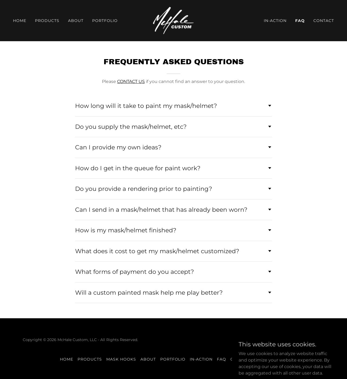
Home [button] (66, 359)
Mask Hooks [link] (121, 359)
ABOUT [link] (75, 20)
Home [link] (19, 20)
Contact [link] (323, 20)
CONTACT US (131, 81)
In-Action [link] (275, 20)
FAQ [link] (300, 20)
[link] (173, 20)
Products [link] (47, 20)
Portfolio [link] (105, 20)
